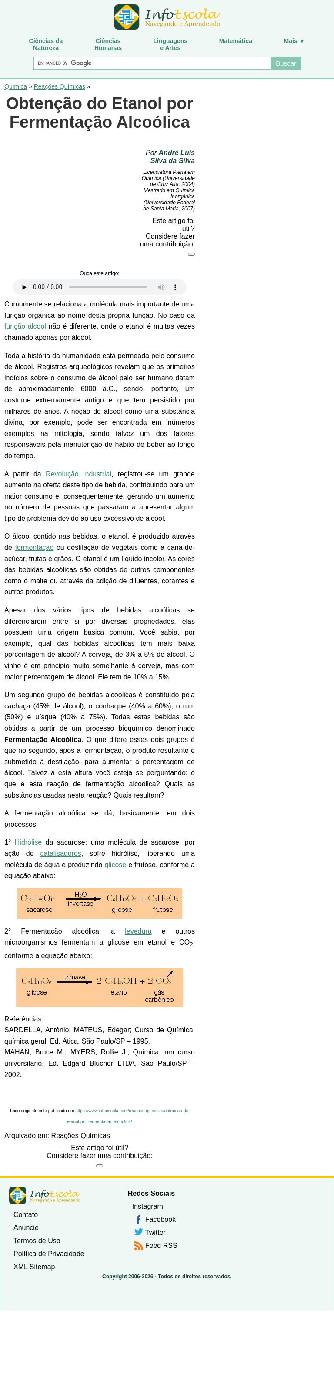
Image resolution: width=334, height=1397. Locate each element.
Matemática (235, 40)
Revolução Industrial (78, 474)
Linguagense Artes (171, 44)
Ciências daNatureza (46, 44)
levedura (138, 931)
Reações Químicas (59, 86)
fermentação (34, 547)
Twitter (155, 1232)
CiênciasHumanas (108, 44)
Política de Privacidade (48, 1253)
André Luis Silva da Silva (172, 156)
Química (15, 86)
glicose (115, 864)
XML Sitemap (34, 1267)
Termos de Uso (36, 1240)
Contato (25, 1214)
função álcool (25, 326)
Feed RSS (161, 1245)
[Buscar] (152, 63)
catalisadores (60, 853)
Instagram (147, 1206)
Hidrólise (28, 842)
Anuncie (26, 1227)
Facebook (160, 1219)
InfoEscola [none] (44, 1195)
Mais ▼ (294, 40)
